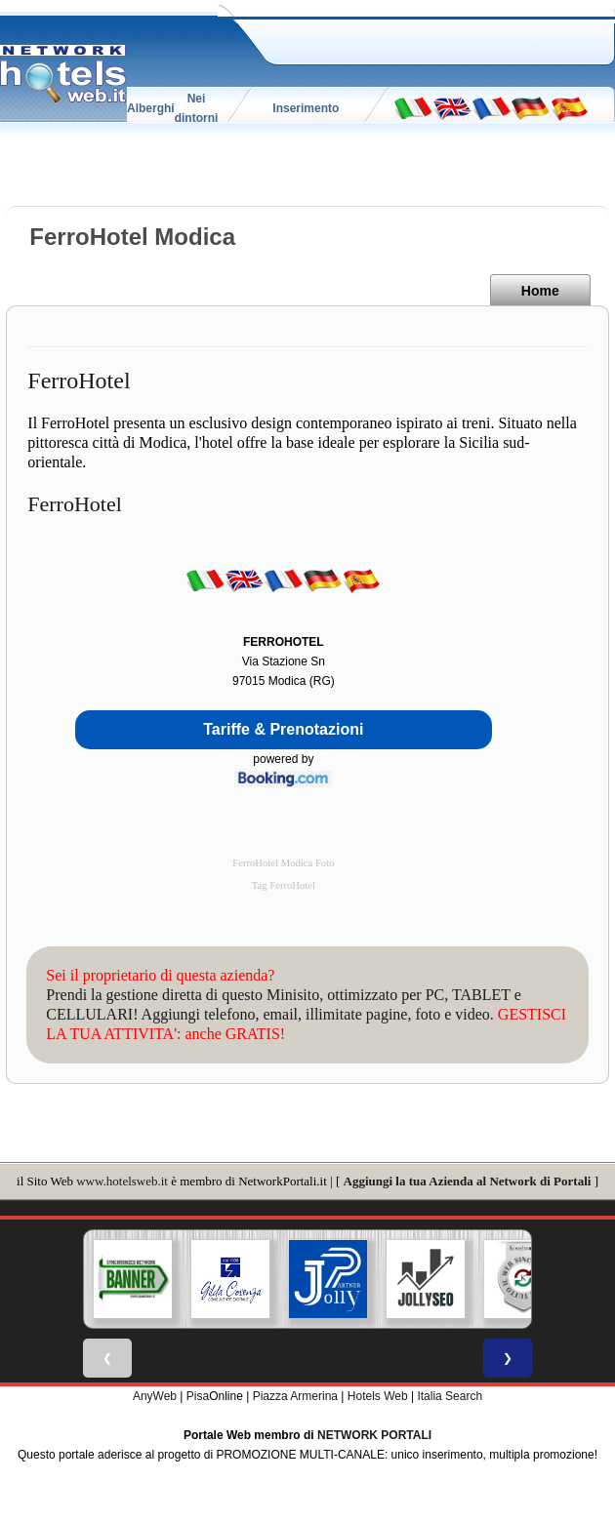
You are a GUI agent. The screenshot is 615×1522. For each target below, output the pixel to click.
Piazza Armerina (295, 1396)
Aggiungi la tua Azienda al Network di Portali (468, 1181)
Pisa (197, 1396)
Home (540, 291)
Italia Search (449, 1396)
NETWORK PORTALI (374, 1435)
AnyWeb (155, 1396)
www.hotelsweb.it (122, 1181)
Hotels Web (378, 1396)
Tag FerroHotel (283, 885)
